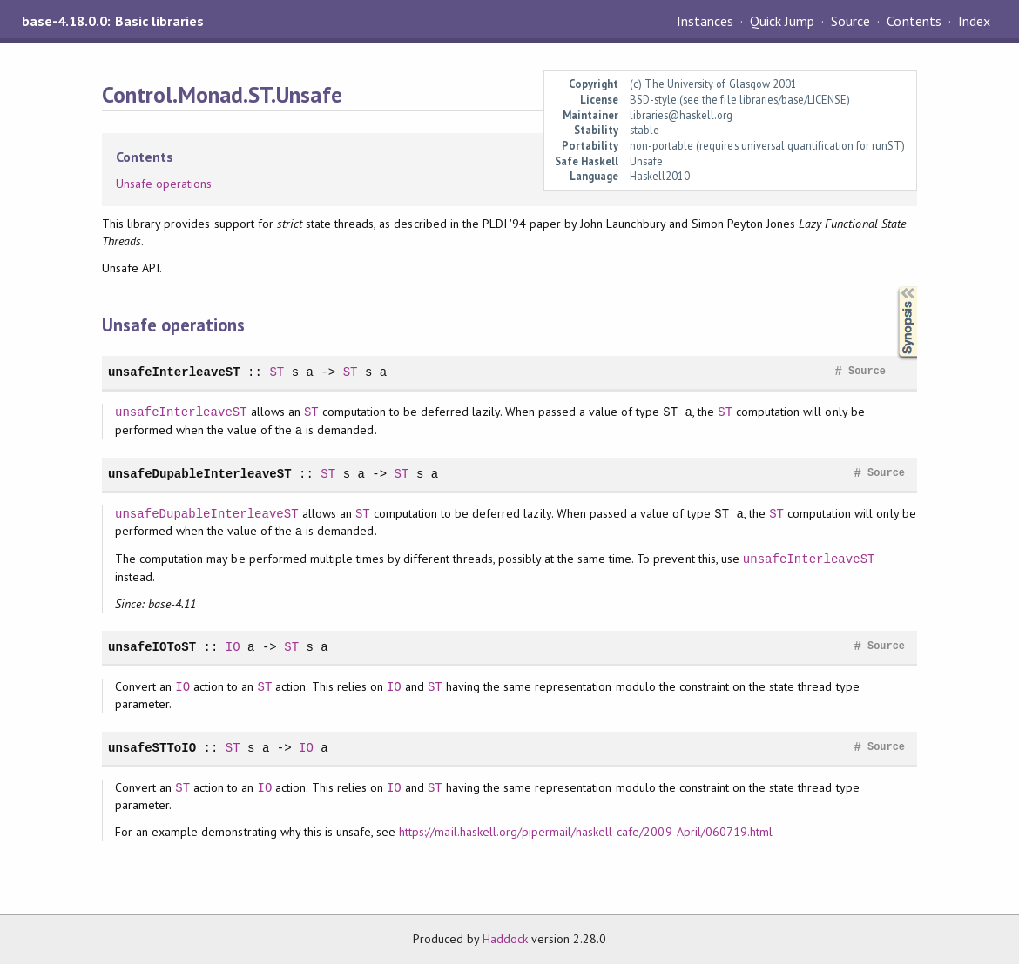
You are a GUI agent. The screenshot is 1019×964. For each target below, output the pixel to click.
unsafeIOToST (152, 647)
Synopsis (893, 286)
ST (276, 372)
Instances (705, 21)
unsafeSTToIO (152, 748)
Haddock (505, 939)
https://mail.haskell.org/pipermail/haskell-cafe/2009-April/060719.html (586, 832)
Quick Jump (782, 21)
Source (850, 21)
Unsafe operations (164, 183)
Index (974, 21)
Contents (914, 21)
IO (233, 647)
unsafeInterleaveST (174, 372)
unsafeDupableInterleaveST (200, 473)
